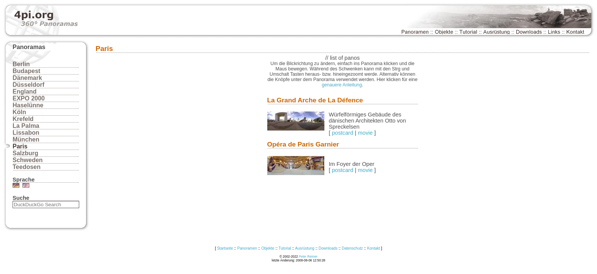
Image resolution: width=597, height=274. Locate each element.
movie (365, 133)
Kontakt (373, 248)
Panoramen (247, 248)
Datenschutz (352, 248)
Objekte (267, 248)
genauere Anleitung (342, 85)
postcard (342, 133)
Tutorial (285, 248)
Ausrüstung (304, 248)
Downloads (328, 248)
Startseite (225, 248)
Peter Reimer (308, 256)
